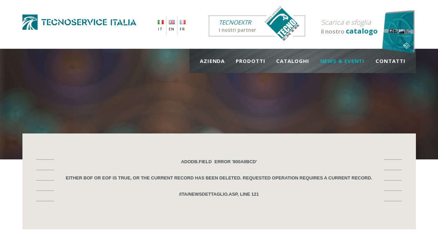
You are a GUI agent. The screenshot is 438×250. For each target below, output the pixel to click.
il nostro (349, 26)
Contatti (390, 60)
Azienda (212, 60)
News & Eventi (342, 60)
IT (160, 29)
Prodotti (250, 60)
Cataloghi (292, 60)
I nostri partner (262, 25)
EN (172, 29)
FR (182, 29)
